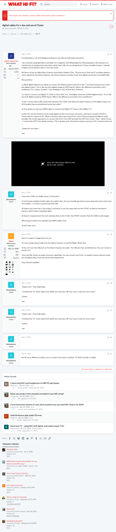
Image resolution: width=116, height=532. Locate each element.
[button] (4, 4)
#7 (71, 400)
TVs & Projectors (87, 153)
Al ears (19, 469)
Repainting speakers (89, 129)
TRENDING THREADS (84, 53)
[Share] (67, 54)
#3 (71, 276)
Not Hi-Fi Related (87, 124)
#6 (71, 384)
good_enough (23, 434)
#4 (71, 324)
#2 (71, 227)
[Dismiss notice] (110, 14)
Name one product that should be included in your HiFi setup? (37, 440)
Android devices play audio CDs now (26, 464)
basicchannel (15, 477)
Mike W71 (14, 432)
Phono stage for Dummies (91, 106)
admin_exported (10, 28)
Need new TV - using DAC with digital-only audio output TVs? (37, 475)
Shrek (19, 480)
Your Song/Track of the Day (91, 82)
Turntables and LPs (88, 113)
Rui (19, 445)
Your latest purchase (89, 94)
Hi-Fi (32, 432)
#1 (71, 54)
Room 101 (85, 117)
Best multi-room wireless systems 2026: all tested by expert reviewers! (37, 15)
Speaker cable (86, 58)
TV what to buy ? (87, 148)
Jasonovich (15, 442)
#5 (71, 354)
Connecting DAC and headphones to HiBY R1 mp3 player (35, 429)
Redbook (14, 467)
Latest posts (82, 143)
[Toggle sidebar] (111, 26)
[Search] (58, 4)
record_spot (22, 458)
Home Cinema (37, 477)
